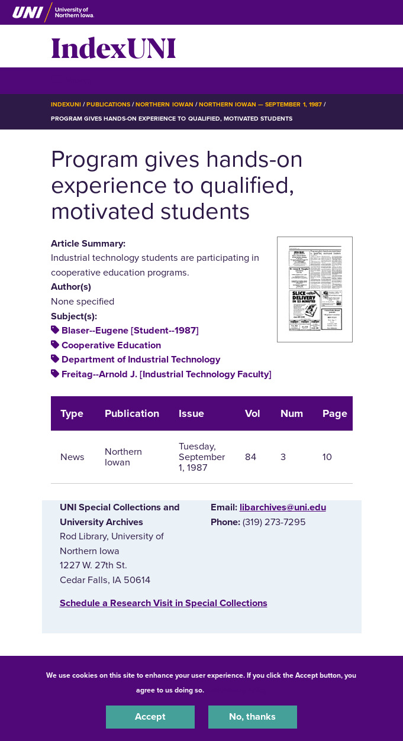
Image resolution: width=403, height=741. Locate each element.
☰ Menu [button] (72, 80)
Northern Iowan (164, 104)
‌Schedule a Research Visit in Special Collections (163, 603)
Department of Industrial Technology (141, 359)
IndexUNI (113, 46)
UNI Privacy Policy (237, 690)
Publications (108, 104)
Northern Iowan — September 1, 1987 (260, 104)
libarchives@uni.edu (283, 507)
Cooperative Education (111, 345)
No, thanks (252, 717)
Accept (150, 717)
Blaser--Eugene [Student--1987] (130, 330)
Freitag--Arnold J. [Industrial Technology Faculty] (167, 374)
